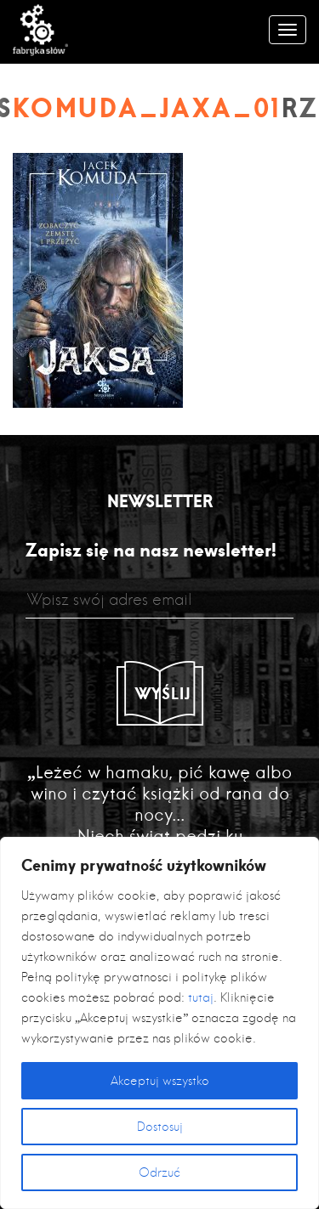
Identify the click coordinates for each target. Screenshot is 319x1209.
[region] (159, 1023)
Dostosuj (160, 1126)
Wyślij (163, 693)
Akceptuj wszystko (160, 1080)
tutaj (201, 997)
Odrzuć (159, 1172)
